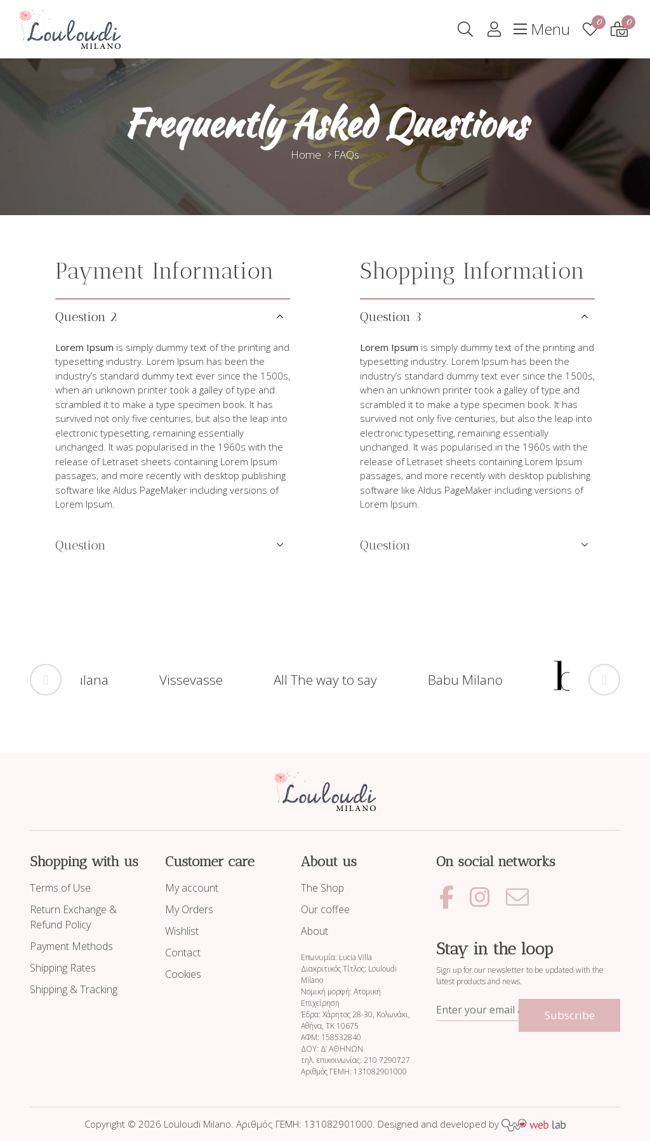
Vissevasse (191, 680)
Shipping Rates (63, 968)
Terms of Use (60, 888)
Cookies (183, 974)
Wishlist (182, 931)
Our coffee (325, 909)
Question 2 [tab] (86, 316)
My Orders (189, 909)
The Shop (322, 888)
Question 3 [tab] (390, 316)
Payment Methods (71, 946)
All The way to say (325, 680)
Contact (183, 953)
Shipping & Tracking (73, 989)
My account (191, 888)
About (314, 931)
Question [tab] (80, 545)
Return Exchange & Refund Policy (73, 917)
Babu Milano (465, 680)
